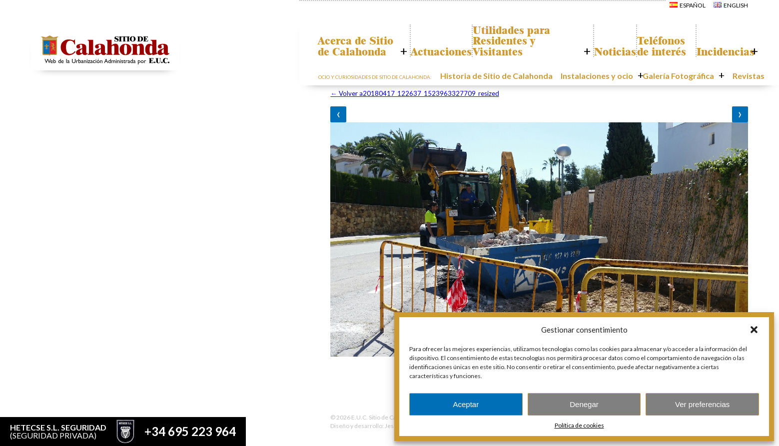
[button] (754, 330)
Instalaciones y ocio (618, 76)
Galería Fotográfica (688, 76)
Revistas (742, 76)
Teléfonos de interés (656, 41)
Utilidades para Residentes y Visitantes (514, 41)
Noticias (600, 52)
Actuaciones (434, 52)
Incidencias (720, 52)
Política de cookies (579, 425)
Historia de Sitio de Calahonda (534, 76)
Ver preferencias (702, 404)
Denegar (584, 404)
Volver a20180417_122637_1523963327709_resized (414, 93)
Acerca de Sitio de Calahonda (350, 41)
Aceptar (466, 404)
